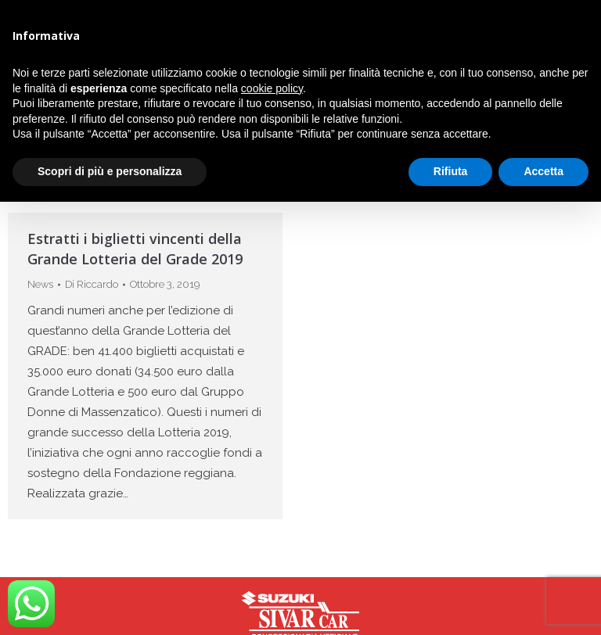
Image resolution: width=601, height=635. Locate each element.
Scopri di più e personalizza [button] (110, 171)
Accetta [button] (543, 171)
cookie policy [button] (272, 88)
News (40, 284)
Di (91, 284)
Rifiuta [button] (451, 171)
